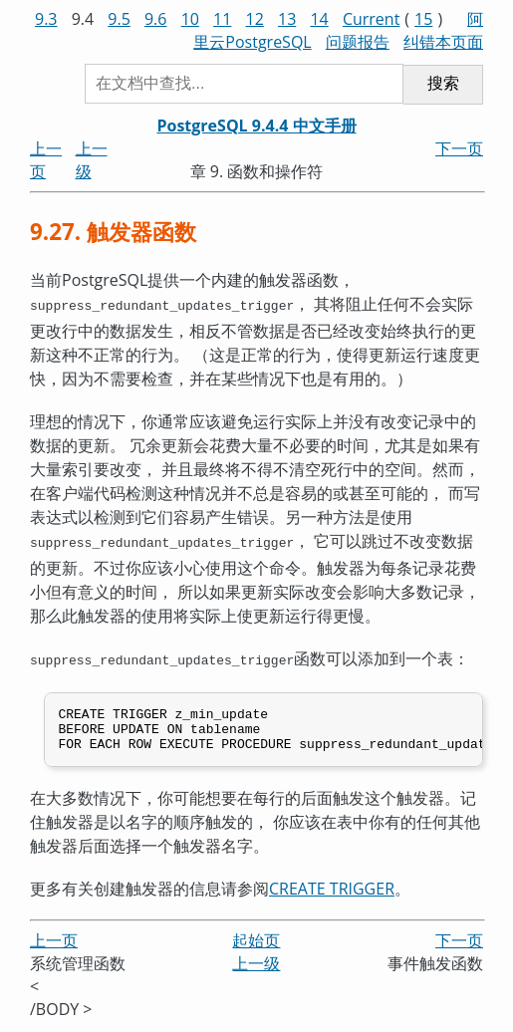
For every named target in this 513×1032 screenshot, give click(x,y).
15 (423, 19)
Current (371, 19)
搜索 (443, 83)
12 (255, 19)
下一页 (459, 148)
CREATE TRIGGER (331, 892)
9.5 (119, 19)
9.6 (155, 19)
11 (222, 19)
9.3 (46, 19)
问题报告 (357, 42)
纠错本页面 (443, 42)
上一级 (256, 967)
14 (319, 19)
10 (190, 19)
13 (287, 19)
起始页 (256, 944)
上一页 (54, 944)
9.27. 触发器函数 (113, 231)
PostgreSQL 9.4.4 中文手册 (256, 125)
